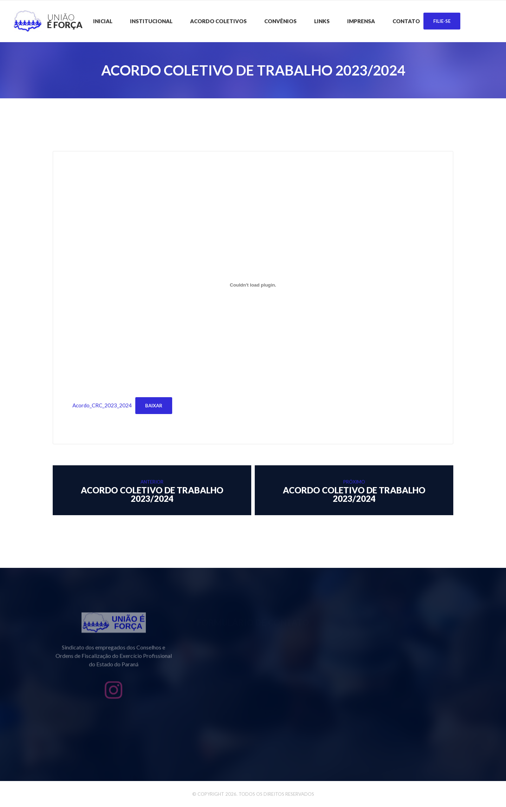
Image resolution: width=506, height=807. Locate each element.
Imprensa (361, 21)
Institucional (151, 21)
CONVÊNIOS (280, 21)
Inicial (102, 21)
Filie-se (441, 21)
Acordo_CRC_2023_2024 (102, 405)
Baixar (153, 405)
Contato (406, 21)
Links (322, 21)
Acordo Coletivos (218, 21)
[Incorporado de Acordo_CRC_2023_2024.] (253, 285)
